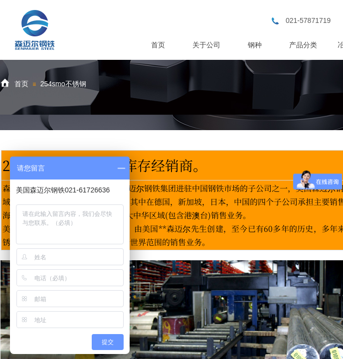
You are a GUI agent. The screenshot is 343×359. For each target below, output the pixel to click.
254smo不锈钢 (63, 84)
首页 (21, 84)
